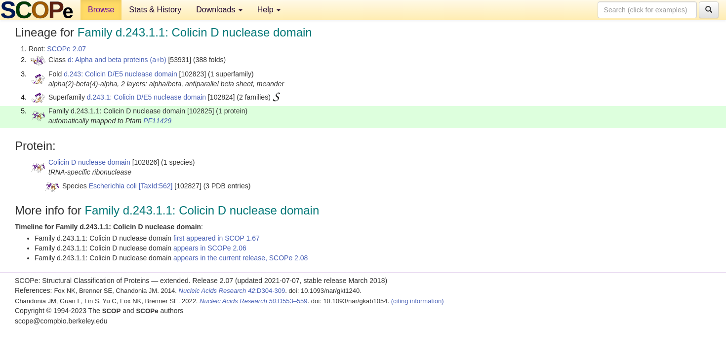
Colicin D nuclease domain (89, 162)
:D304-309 (232, 290)
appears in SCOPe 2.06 (209, 248)
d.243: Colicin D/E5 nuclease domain (120, 74)
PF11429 (157, 121)
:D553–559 (254, 301)
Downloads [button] (219, 9)
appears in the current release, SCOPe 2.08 (240, 258)
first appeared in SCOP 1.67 (216, 238)
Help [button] (269, 9)
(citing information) (417, 301)
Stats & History (155, 9)
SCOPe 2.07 (66, 49)
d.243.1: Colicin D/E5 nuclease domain (146, 97)
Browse (101, 9)
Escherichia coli (113, 186)
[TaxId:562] (156, 186)
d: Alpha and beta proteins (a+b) (117, 60)
